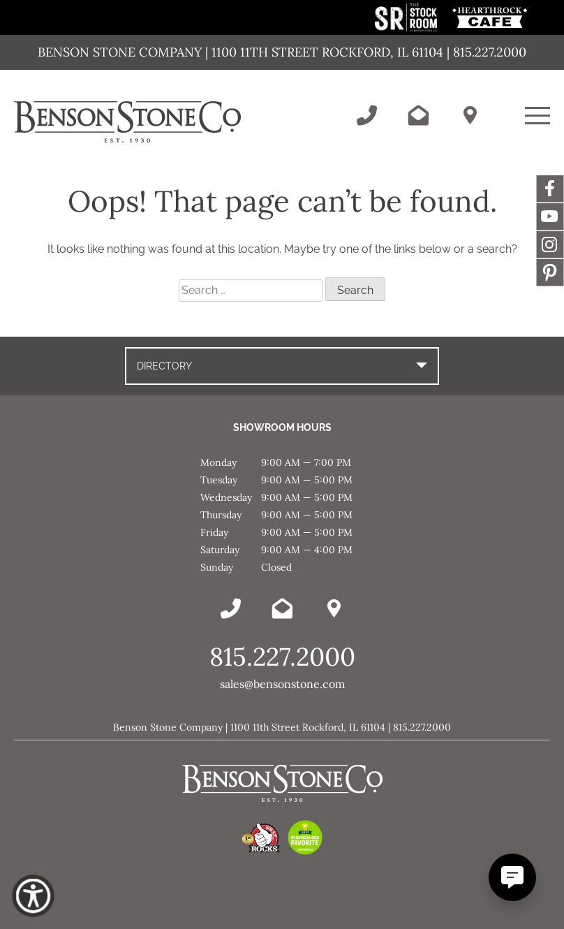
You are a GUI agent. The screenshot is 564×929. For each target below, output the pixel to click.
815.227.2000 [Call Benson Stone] (282, 657)
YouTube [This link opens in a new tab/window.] (550, 217)
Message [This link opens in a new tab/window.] (550, 272)
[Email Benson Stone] (418, 115)
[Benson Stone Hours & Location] (469, 115)
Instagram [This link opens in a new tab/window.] (550, 244)
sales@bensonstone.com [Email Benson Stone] (282, 684)
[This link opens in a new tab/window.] (407, 27)
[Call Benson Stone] (366, 115)
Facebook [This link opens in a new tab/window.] (550, 189)
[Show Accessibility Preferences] (33, 896)
